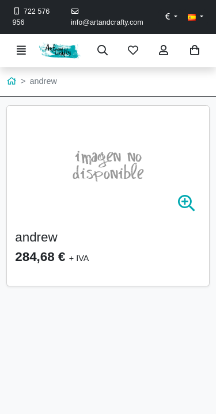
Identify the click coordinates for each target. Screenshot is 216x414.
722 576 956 (31, 16)
